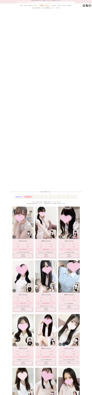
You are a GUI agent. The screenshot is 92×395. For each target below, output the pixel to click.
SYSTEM (25, 5)
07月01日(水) (55, 197)
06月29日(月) (37, 197)
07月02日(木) (63, 197)
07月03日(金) (72, 197)
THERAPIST (30, 5)
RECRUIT (64, 5)
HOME (21, 5)
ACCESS (59, 5)
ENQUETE (69, 5)
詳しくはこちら (58, 201)
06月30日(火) (46, 197)
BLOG (35, 5)
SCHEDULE (54, 5)
